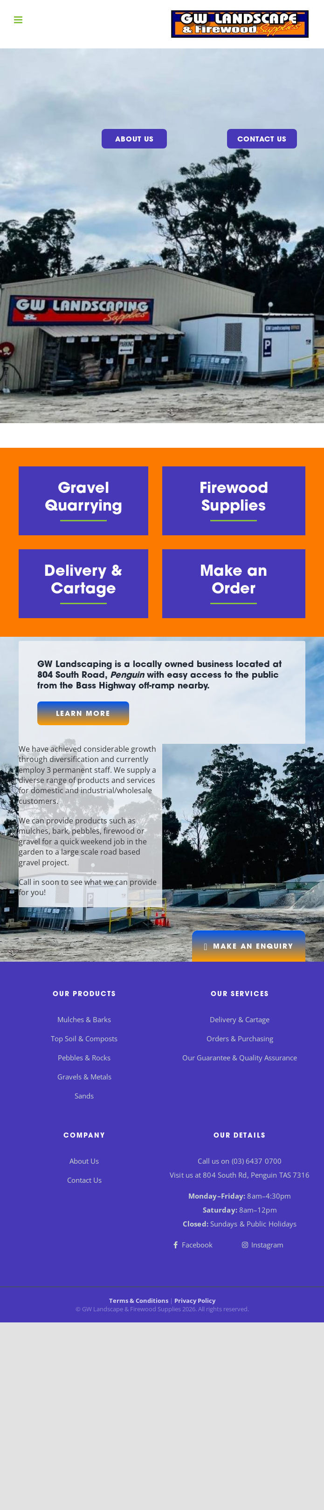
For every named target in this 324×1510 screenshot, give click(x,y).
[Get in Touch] (248, 946)
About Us (134, 139)
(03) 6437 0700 (257, 1161)
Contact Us (262, 139)
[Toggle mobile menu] (19, 20)
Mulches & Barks (84, 1019)
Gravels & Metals (84, 1076)
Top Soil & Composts (84, 1038)
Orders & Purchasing (240, 1038)
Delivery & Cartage (239, 1019)
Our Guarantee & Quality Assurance (239, 1057)
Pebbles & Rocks (84, 1057)
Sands (84, 1095)
